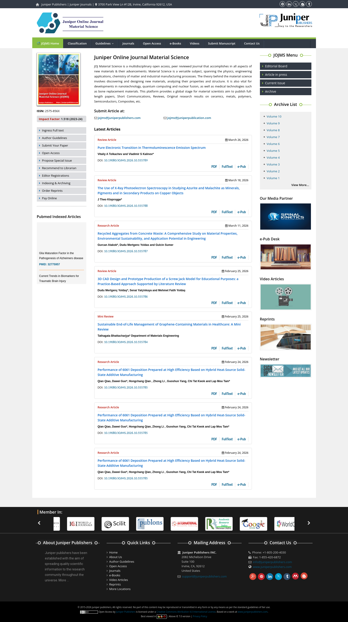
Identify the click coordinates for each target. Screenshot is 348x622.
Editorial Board (276, 66)
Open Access (152, 43)
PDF (214, 167)
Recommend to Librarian (59, 168)
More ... (64, 580)
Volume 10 (274, 116)
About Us (115, 557)
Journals (128, 43)
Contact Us (252, 43)
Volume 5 (273, 151)
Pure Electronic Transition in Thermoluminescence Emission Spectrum (152, 147)
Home (113, 552)
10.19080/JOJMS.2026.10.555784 (126, 342)
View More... (300, 185)
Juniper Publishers (54, 4)
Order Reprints (52, 191)
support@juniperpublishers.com (204, 576)
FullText (227, 167)
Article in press (276, 74)
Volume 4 (273, 157)
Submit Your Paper (55, 145)
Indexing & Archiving (56, 183)
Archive (270, 91)
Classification (77, 43)
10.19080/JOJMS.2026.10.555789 (126, 160)
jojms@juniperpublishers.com (117, 118)
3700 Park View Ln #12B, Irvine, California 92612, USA (133, 4)
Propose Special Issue (57, 160)
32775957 (54, 267)
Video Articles (118, 580)
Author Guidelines (54, 138)
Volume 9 (273, 123)
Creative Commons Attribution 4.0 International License (186, 611)
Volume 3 (273, 164)
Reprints (115, 584)
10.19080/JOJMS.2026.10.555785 (126, 387)
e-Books (175, 43)
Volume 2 (273, 171)
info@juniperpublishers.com (272, 562)
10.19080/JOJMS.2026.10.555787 (126, 251)
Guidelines (105, 43)
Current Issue (275, 83)
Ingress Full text (53, 130)
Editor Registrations (55, 175)
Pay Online (49, 198)
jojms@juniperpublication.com (187, 118)
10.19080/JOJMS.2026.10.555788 (126, 206)
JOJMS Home (47, 43)
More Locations (119, 589)
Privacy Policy (200, 616)
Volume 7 (273, 137)
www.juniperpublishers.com (272, 567)
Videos (195, 43)
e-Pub (241, 167)
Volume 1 (273, 178)
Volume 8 (273, 130)
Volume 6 (273, 144)
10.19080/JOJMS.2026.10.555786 (126, 297)
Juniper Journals (81, 4)
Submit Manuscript (221, 43)
